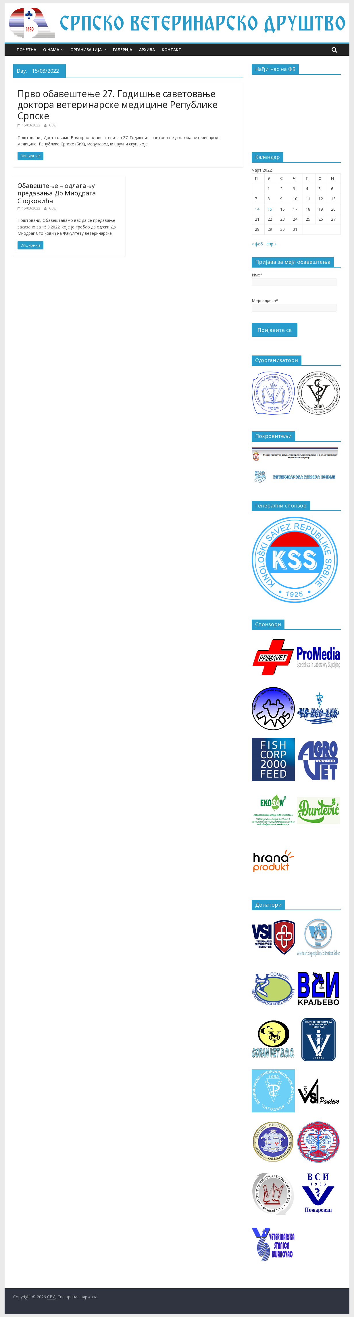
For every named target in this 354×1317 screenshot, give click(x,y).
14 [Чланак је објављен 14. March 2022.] (257, 209)
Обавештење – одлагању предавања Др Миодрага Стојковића (57, 193)
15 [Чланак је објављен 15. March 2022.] (270, 209)
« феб (257, 244)
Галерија (122, 49)
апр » (271, 244)
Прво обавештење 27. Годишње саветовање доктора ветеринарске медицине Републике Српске (118, 104)
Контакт (171, 49)
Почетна (26, 49)
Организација (86, 49)
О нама (51, 49)
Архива (147, 49)
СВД (52, 125)
